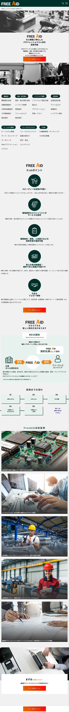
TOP (2, 9)
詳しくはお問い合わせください (58, 410)
